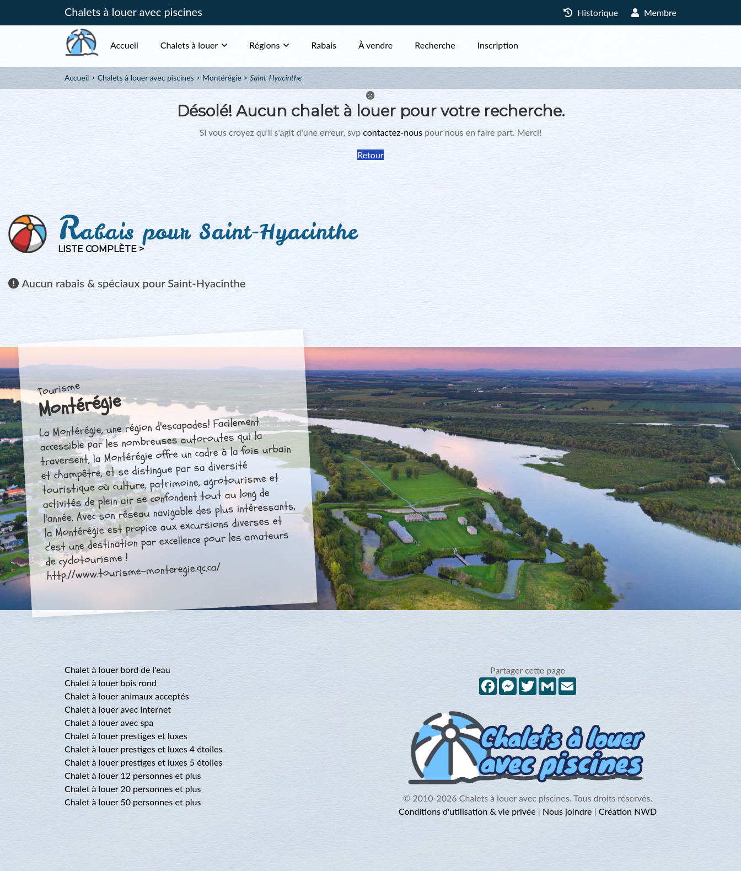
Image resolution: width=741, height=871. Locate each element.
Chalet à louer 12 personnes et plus (133, 775)
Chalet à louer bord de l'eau (117, 669)
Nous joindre (567, 811)
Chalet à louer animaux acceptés (127, 696)
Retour (370, 154)
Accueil (146, 45)
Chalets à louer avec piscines (133, 11)
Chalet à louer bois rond (111, 682)
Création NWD (628, 811)
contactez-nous (392, 132)
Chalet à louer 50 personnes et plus (133, 802)
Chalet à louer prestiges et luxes (126, 735)
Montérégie (221, 77)
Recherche (457, 45)
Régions (286, 45)
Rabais (345, 45)
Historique (590, 12)
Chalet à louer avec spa (109, 722)
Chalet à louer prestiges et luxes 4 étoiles (143, 749)
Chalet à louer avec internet (118, 709)
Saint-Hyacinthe (276, 77)
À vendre (397, 45)
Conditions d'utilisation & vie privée (467, 811)
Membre (653, 12)
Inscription (520, 45)
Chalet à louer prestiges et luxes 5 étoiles (143, 762)
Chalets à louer (211, 45)
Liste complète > (101, 249)
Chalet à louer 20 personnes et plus (133, 788)
